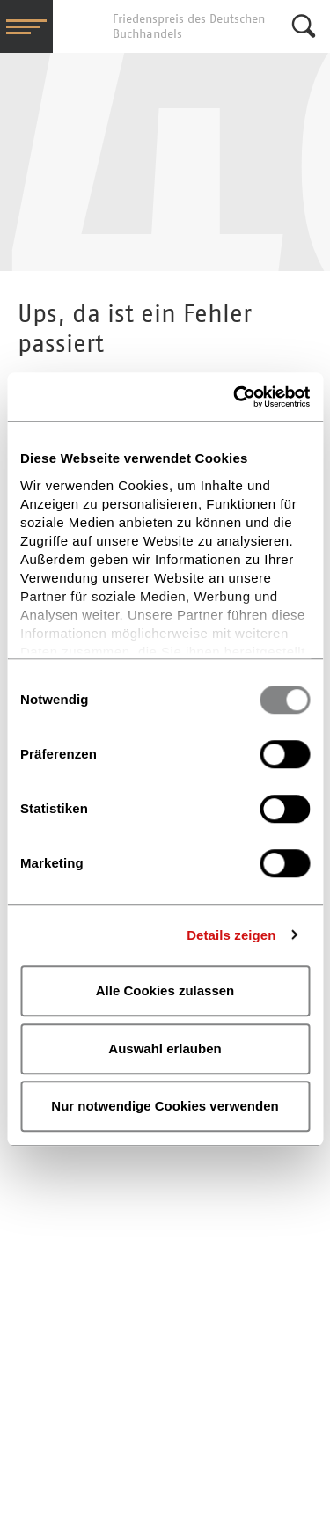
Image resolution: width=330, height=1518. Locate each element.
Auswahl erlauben (164, 1048)
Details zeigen (231, 935)
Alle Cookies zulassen (165, 990)
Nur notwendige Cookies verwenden (164, 1105)
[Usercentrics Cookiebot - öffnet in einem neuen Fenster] (235, 396)
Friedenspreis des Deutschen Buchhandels (79, 26)
